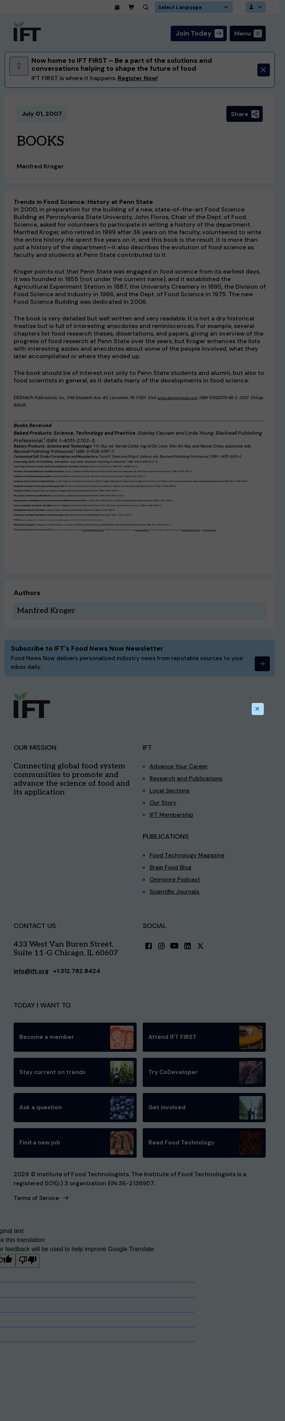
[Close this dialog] (257, 709)
